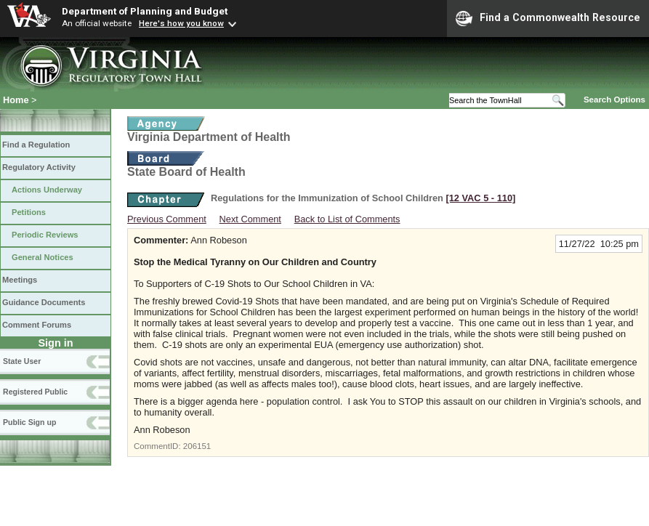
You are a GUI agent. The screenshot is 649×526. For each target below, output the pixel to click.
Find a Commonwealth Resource (548, 18)
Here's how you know (181, 23)
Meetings (19, 279)
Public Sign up (29, 422)
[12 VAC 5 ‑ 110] (480, 198)
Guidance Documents (43, 302)
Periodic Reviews (45, 234)
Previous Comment (166, 219)
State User (22, 361)
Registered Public (35, 391)
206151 (197, 446)
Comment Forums (36, 324)
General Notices (42, 257)
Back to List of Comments (347, 219)
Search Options (614, 99)
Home (16, 99)
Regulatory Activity (39, 167)
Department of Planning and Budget (144, 11)
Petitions (29, 212)
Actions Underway (47, 189)
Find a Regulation (36, 144)
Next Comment (250, 219)
